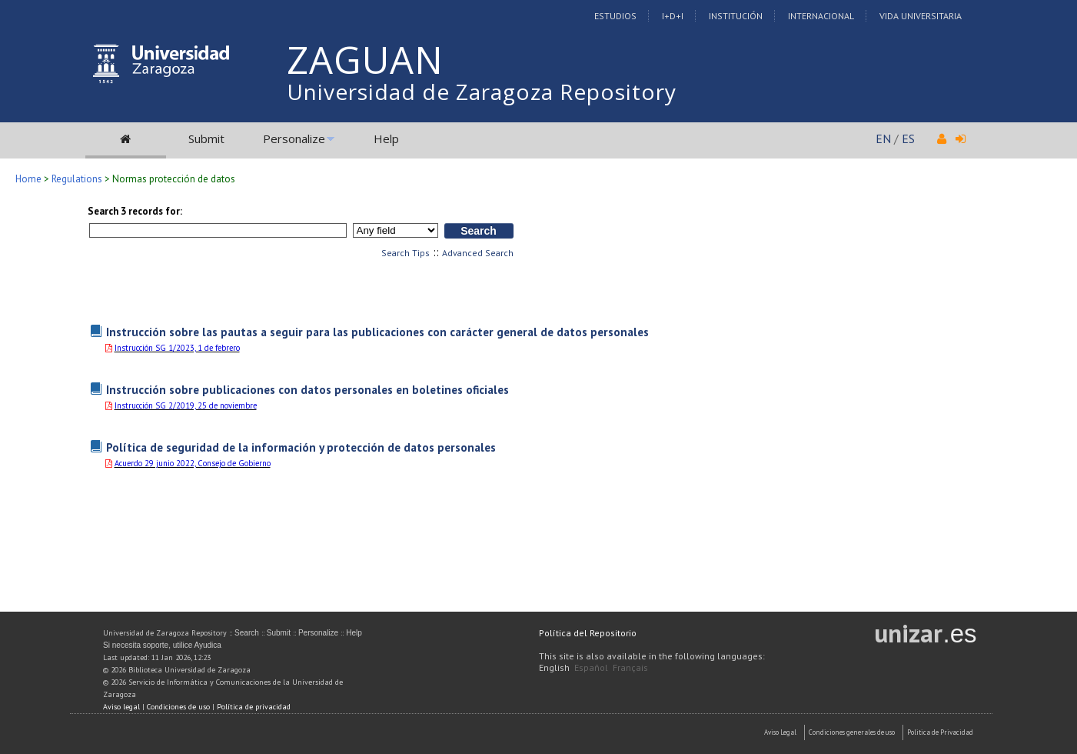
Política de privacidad (254, 707)
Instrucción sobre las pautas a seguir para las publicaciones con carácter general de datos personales (377, 331)
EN (883, 138)
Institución (736, 16)
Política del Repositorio (588, 633)
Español (591, 667)
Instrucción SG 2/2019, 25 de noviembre (186, 405)
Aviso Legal (780, 732)
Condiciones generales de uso (852, 732)
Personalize (294, 138)
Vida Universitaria (920, 16)
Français (630, 667)
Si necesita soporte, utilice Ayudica (162, 645)
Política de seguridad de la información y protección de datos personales (301, 447)
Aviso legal (121, 707)
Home (28, 178)
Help (386, 138)
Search (246, 633)
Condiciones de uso (178, 707)
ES (908, 138)
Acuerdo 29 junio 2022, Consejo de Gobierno (193, 463)
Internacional (821, 16)
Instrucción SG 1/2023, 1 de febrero (177, 347)
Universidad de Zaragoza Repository (481, 91)
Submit (206, 138)
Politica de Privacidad (940, 732)
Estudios (615, 16)
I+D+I (672, 16)
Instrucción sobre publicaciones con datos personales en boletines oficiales (307, 389)
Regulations (77, 178)
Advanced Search (478, 253)
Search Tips (405, 253)
